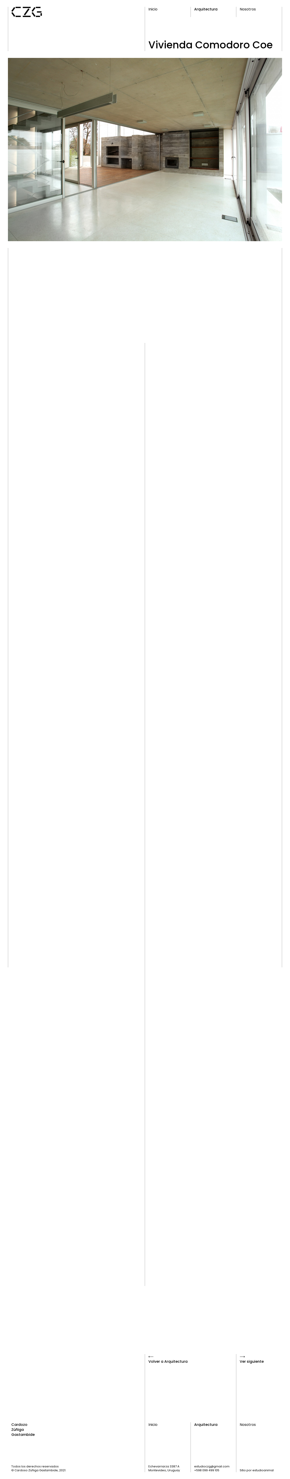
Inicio (152, 9)
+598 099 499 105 (206, 1470)
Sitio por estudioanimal (257, 1470)
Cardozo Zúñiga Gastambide (23, 1429)
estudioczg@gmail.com (212, 1466)
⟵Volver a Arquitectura (168, 1359)
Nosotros (248, 9)
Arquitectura (206, 9)
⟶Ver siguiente (252, 1359)
